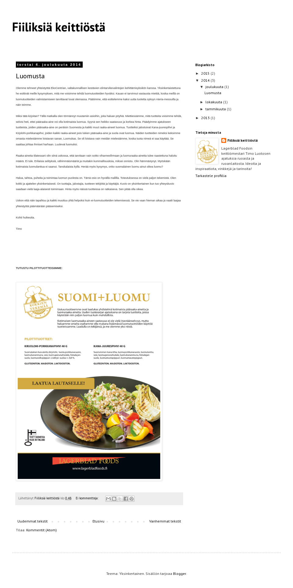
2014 (206, 80)
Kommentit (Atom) (41, 530)
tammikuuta (216, 109)
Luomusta (30, 76)
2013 (206, 117)
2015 (206, 73)
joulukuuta (214, 86)
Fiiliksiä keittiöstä (58, 27)
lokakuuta (214, 102)
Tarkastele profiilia (210, 175)
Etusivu (98, 521)
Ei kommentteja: (87, 498)
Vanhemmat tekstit (165, 521)
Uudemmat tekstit (32, 521)
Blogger (179, 573)
